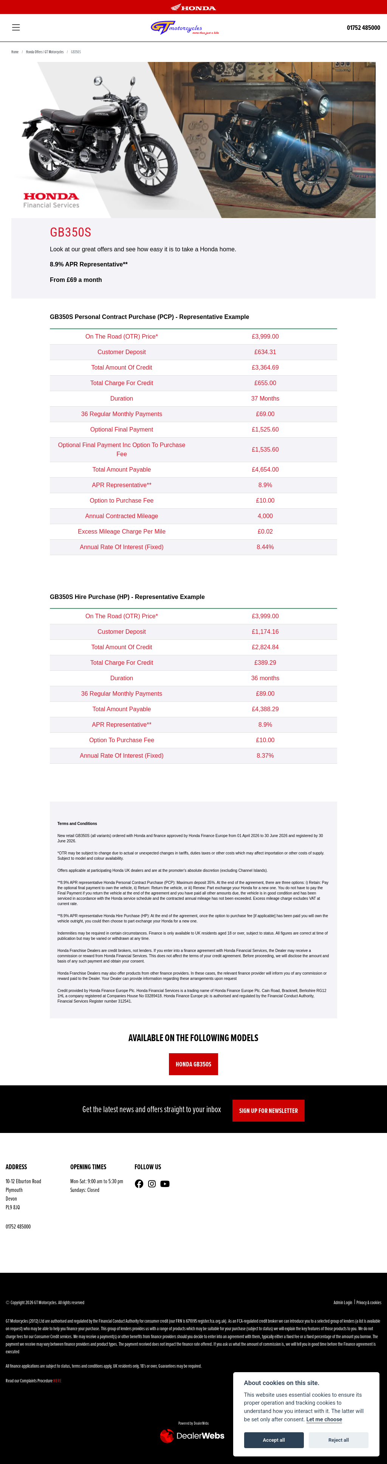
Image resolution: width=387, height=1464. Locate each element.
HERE (57, 1380)
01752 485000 (363, 27)
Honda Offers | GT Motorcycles (44, 51)
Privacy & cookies (368, 1302)
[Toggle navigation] (16, 28)
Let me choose (324, 1419)
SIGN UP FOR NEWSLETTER (268, 1111)
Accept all (274, 1440)
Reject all (338, 1440)
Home (15, 51)
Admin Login (343, 1302)
